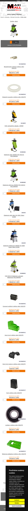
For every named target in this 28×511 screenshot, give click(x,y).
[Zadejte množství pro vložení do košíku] (4, 75)
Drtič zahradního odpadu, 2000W (14, 126)
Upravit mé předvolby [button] (16, 506)
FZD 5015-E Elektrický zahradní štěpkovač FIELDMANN (14, 276)
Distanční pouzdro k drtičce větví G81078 (14, 97)
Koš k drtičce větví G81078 (14, 393)
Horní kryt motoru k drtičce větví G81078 (14, 364)
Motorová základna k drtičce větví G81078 (14, 454)
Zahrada (7, 17)
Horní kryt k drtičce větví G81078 (14, 335)
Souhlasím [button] (16, 500)
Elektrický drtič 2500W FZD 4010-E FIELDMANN (14, 155)
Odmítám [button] (17, 503)
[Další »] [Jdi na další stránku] (16, 42)
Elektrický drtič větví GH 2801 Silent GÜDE (14, 216)
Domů (18, 1)
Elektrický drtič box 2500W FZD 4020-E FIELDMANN (14, 185)
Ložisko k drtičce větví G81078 (14, 425)
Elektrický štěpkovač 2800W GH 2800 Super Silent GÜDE (14, 246)
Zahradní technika (14, 17)
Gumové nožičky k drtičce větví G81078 (14, 306)
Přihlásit (24, 1)
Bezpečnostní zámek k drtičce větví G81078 (14, 67)
